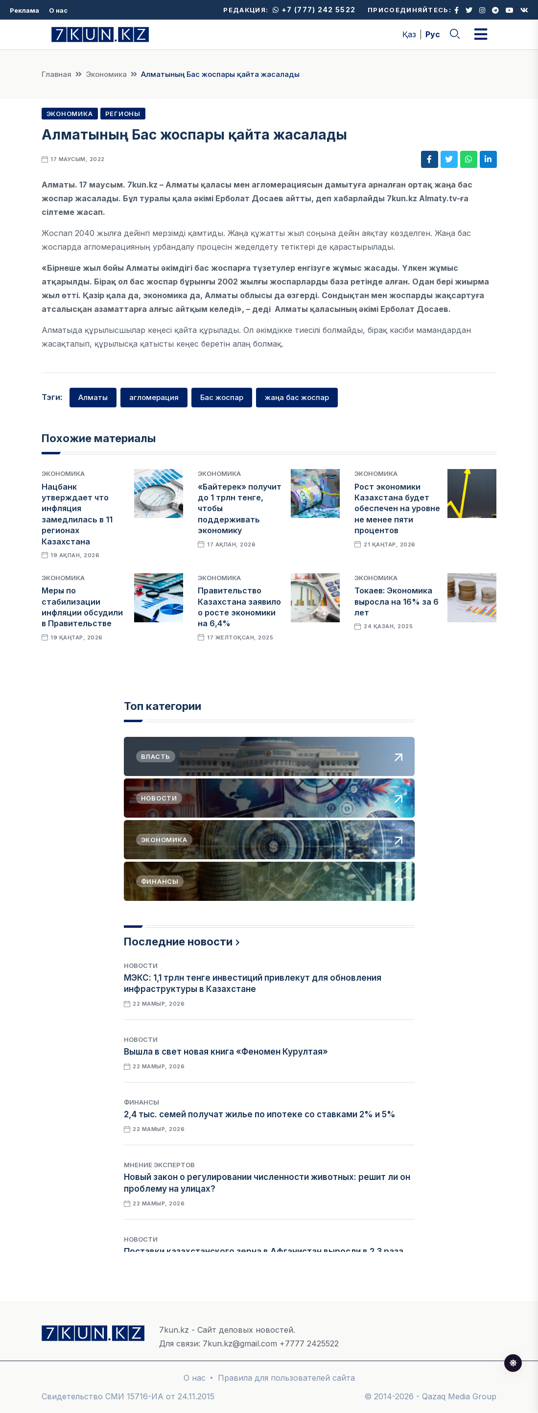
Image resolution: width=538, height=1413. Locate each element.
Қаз (409, 34)
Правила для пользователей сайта (286, 1378)
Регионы (122, 114)
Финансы (141, 1102)
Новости (141, 965)
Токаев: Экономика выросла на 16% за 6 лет (396, 601)
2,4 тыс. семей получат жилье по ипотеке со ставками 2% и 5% (260, 1114)
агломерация (154, 397)
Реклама (24, 10)
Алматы (93, 397)
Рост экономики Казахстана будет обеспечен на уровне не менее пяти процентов (397, 509)
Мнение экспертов (159, 1165)
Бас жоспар (221, 397)
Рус (432, 34)
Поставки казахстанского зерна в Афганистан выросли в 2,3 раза (263, 1251)
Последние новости (178, 941)
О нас (58, 10)
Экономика (106, 74)
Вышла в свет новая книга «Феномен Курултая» (226, 1052)
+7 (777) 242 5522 (314, 9)
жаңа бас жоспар (297, 397)
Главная (56, 74)
